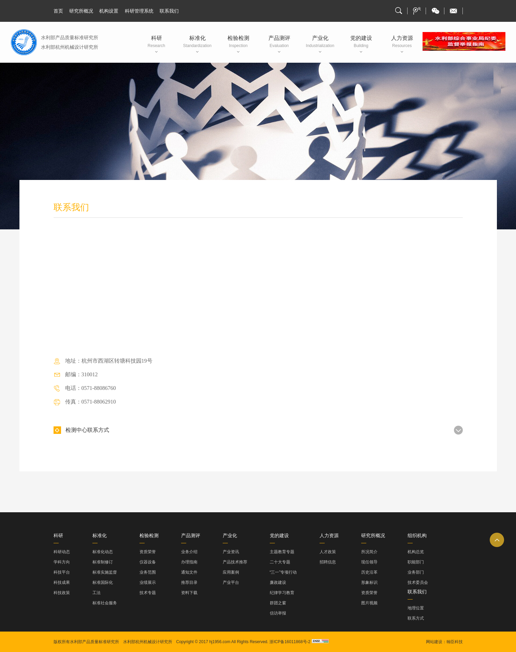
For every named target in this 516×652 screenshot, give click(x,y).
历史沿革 (369, 572)
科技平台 (62, 572)
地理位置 (416, 608)
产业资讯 (231, 551)
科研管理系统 (139, 11)
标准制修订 (102, 562)
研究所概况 (81, 11)
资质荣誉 (147, 551)
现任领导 (369, 562)
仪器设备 (147, 562)
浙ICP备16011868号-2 (289, 641)
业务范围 (147, 572)
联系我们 (169, 11)
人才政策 (328, 551)
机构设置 (108, 11)
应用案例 (231, 572)
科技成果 (62, 582)
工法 (96, 592)
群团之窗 (278, 603)
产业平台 (231, 582)
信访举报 (278, 613)
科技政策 (62, 592)
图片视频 (369, 603)
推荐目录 (189, 582)
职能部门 (416, 562)
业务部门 (416, 572)
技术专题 (147, 592)
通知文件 (189, 572)
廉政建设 (278, 582)
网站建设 (434, 641)
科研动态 (62, 551)
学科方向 (62, 562)
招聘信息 (328, 562)
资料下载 (189, 592)
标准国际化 (102, 582)
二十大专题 (280, 562)
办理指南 (189, 562)
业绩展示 (147, 582)
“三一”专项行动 (283, 572)
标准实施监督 (104, 572)
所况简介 (369, 551)
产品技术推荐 (235, 562)
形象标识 (369, 582)
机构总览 (416, 551)
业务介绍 (189, 551)
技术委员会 (418, 582)
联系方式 (416, 618)
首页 (58, 11)
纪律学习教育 (282, 592)
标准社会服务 (104, 603)
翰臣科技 (454, 641)
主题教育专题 (282, 551)
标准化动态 (102, 551)
